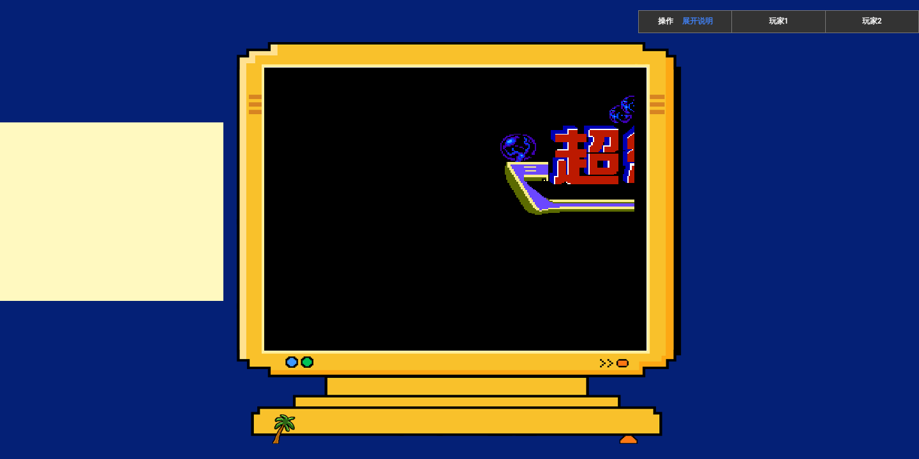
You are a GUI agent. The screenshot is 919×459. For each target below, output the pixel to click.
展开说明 (697, 21)
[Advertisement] (111, 211)
